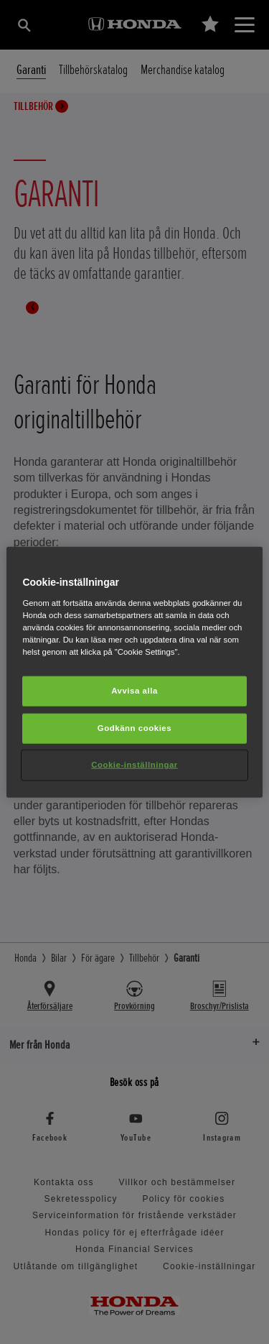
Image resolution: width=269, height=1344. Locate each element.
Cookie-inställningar (134, 764)
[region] (134, 672)
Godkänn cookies (134, 727)
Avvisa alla (134, 690)
